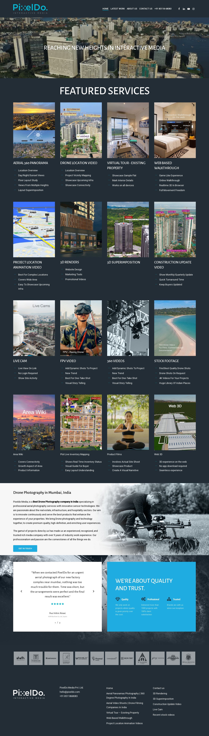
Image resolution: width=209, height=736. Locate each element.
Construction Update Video (167, 704)
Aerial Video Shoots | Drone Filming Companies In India (124, 705)
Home (109, 688)
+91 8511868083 (69, 696)
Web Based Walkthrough (119, 718)
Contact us (158, 688)
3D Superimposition (163, 698)
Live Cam (158, 709)
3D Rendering (160, 693)
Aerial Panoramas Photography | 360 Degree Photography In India (125, 695)
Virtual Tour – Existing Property (122, 712)
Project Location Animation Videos (124, 723)
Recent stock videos (164, 714)
